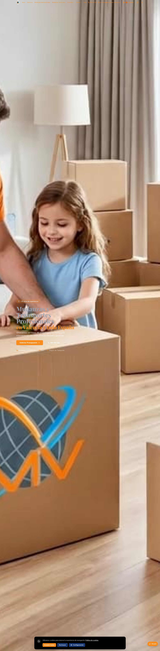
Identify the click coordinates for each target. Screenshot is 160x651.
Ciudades (70, 2)
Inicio (23, 2)
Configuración (77, 645)
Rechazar (62, 645)
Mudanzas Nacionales (58, 2)
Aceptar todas (49, 645)
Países (79, 2)
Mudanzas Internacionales (42, 2)
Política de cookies (92, 640)
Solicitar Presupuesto (30, 343)
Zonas (85, 2)
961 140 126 (54, 343)
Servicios (30, 2)
